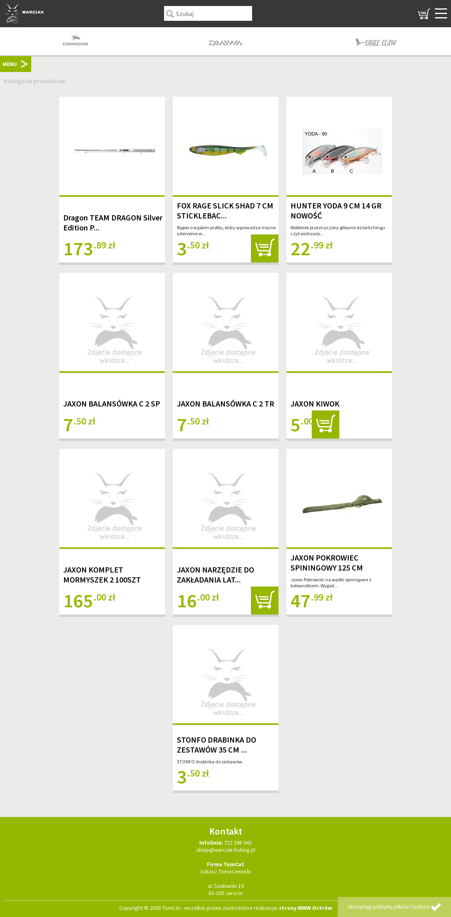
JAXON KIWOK (315, 403)
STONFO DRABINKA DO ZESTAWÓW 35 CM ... (216, 745)
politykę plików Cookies (401, 906)
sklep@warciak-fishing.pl (225, 849)
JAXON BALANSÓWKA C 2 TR (225, 403)
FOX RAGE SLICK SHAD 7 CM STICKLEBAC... (225, 210)
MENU (9, 64)
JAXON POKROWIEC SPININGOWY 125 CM (327, 563)
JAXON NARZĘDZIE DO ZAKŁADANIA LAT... (215, 575)
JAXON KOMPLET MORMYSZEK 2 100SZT (102, 575)
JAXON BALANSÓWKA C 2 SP (111, 403)
